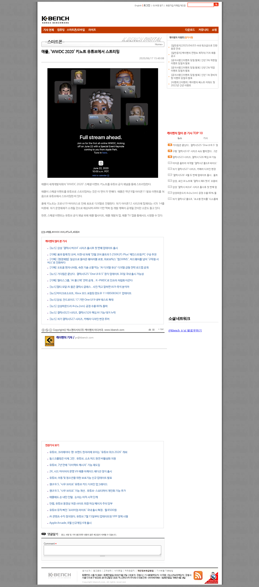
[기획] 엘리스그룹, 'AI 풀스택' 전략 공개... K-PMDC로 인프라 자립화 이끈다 (90, 280)
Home (158, 44)
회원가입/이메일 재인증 (176, 6)
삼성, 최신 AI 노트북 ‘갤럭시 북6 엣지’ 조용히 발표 (192, 181)
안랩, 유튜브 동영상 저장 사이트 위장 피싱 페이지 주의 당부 (79, 503)
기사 (205, 138)
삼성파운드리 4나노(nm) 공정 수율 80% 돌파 (192, 193)
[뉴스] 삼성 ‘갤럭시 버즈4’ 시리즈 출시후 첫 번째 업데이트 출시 (82, 248)
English (138, 6)
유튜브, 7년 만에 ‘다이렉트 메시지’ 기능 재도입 (73, 465)
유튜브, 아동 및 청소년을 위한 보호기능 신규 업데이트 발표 (79, 477)
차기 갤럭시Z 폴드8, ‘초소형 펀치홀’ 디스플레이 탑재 (193, 199)
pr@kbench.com (84, 337)
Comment (50, 544)
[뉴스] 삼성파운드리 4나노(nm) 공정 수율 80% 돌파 (77, 306)
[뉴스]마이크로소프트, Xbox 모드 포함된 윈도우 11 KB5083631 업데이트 (89, 293)
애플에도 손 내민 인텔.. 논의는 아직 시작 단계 (72, 497)
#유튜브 (76, 232)
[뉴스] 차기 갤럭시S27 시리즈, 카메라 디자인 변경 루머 (78, 319)
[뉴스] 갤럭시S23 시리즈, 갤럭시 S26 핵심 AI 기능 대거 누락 (81, 312)
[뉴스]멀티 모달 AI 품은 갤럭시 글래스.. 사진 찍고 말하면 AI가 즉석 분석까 (88, 286)
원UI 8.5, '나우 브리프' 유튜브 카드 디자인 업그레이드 (77, 484)
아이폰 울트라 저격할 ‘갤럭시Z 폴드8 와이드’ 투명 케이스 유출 (192, 164)
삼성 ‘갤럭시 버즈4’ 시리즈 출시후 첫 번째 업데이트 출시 (192, 187)
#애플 (48, 232)
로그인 (147, 5)
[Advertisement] (152, 17)
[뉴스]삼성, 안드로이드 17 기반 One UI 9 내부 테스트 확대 (80, 299)
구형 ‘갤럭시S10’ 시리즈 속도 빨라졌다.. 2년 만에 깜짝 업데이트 (192, 152)
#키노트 (68, 232)
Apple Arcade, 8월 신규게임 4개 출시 (69, 522)
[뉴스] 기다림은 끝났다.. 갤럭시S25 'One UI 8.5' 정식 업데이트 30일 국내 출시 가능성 (95, 274)
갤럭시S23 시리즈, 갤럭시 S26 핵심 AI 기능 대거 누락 (192, 158)
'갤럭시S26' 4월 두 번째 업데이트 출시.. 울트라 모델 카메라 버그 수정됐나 (193, 176)
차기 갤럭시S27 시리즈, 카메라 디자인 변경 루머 (192, 169)
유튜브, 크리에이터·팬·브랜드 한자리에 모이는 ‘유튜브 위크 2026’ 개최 (87, 452)
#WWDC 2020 (58, 232)
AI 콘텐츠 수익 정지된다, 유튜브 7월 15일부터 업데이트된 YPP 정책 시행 (87, 516)
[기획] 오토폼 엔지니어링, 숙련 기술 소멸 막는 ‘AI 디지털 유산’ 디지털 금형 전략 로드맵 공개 (98, 267)
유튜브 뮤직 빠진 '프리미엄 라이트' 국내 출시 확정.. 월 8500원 (82, 510)
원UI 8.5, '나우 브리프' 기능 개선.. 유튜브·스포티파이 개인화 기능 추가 (86, 490)
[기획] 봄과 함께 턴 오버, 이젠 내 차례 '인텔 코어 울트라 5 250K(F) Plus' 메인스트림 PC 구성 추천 (101, 254)
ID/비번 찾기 (158, 6)
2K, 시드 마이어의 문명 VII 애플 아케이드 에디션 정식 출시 (79, 471)
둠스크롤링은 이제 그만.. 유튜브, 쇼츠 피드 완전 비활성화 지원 (81, 458)
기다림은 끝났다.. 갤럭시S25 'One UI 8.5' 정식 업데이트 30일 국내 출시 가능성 (193, 146)
